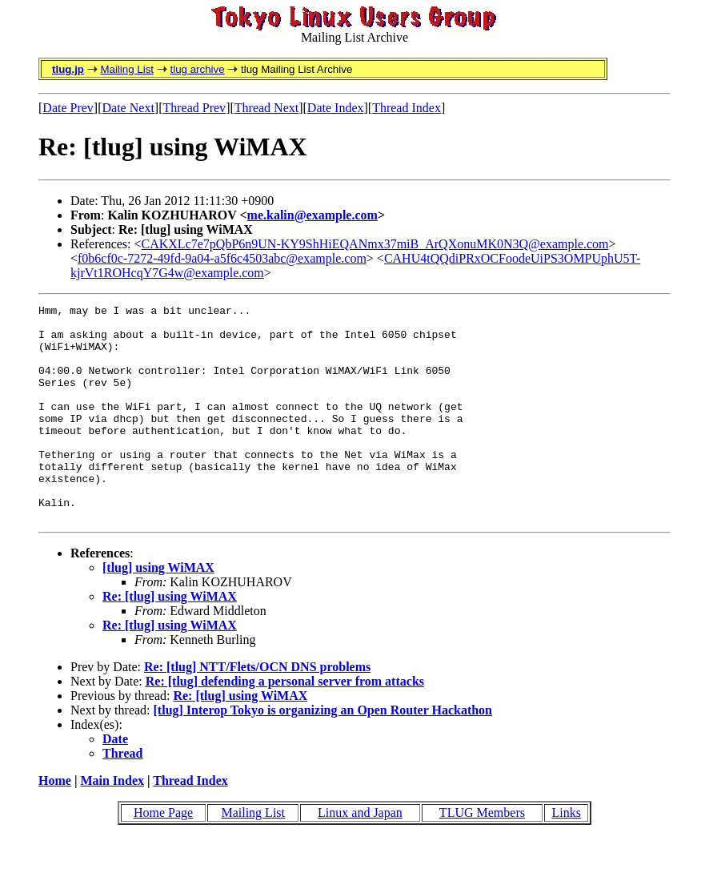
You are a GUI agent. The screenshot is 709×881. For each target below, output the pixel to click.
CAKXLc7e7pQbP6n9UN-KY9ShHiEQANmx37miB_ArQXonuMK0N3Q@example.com (375, 244)
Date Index (335, 108)
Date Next (128, 108)
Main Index (112, 824)
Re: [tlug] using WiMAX (169, 639)
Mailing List (127, 69)
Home (54, 824)
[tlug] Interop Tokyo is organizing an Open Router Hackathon (323, 753)
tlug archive (197, 69)
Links (565, 856)
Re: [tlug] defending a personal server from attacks (285, 724)
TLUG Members (482, 856)
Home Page (163, 856)
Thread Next (266, 108)
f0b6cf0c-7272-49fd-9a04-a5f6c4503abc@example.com (222, 258)
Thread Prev (194, 108)
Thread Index (406, 108)
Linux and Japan (360, 856)
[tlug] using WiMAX (158, 611)
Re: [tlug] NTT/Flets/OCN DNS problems (257, 710)
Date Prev (68, 108)
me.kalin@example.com (312, 215)
